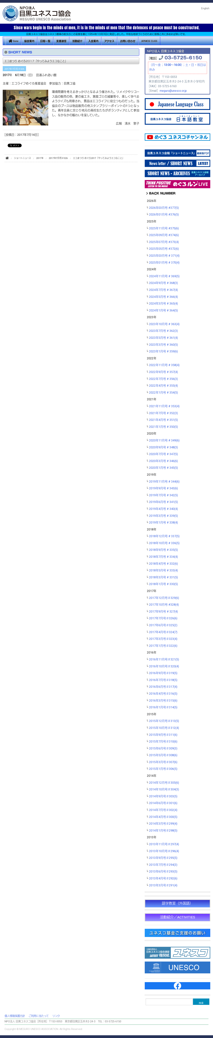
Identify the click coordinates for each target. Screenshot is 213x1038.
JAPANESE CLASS (149, 41)
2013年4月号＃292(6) (163, 878)
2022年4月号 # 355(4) (163, 386)
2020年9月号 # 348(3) (163, 447)
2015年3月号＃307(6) (163, 762)
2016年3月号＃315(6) (163, 700)
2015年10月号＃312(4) (164, 728)
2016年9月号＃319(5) (163, 673)
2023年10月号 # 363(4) (164, 324)
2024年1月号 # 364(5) (163, 310)
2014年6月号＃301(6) (163, 803)
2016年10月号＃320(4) (164, 666)
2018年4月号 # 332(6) (163, 564)
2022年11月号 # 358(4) (164, 365)
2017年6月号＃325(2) (163, 625)
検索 (201, 1003)
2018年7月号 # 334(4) (163, 557)
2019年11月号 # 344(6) (164, 481)
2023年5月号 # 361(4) (163, 338)
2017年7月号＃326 (14, 69)
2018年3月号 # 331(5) (163, 577)
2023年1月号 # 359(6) (163, 351)
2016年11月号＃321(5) (164, 659)
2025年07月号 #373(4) (164, 242)
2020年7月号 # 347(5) (163, 454)
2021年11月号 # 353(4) (164, 406)
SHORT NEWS (20, 52)
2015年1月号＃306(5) (163, 769)
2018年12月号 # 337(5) (164, 536)
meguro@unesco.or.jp (173, 91)
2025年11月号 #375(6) (164, 228)
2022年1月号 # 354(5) (163, 392)
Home (13, 41)
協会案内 (29, 41)
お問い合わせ (127, 41)
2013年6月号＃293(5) (163, 871)
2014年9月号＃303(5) (163, 796)
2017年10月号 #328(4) (164, 605)
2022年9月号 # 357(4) (163, 372)
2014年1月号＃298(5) (163, 830)
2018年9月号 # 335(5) (163, 550)
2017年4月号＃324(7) (163, 632)
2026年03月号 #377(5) (164, 208)
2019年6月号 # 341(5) (163, 502)
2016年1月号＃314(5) (163, 707)
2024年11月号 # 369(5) (164, 276)
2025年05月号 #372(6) (164, 249)
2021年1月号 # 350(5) (163, 427)
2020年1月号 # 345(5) (163, 468)
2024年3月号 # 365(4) (163, 303)
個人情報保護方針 (15, 1016)
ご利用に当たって (39, 1016)
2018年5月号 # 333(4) (163, 570)
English (205, 8)
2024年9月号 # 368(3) (163, 283)
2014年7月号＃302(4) (163, 810)
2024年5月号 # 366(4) (163, 297)
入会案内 (93, 41)
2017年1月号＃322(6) (163, 646)
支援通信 (61, 41)
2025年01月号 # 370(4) (164, 263)
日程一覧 (45, 41)
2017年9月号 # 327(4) (163, 611)
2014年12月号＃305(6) (164, 783)
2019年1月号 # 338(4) (163, 522)
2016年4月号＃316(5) (163, 694)
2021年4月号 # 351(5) (163, 420)
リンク (56, 1016)
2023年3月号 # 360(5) (163, 345)
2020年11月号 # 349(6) (164, 440)
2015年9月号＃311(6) (163, 735)
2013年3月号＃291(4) (163, 885)
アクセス (109, 41)
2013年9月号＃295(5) (163, 858)
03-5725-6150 (183, 57)
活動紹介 (77, 41)
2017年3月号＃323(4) (163, 639)
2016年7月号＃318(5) (163, 680)
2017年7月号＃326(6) (163, 618)
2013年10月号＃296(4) (164, 851)
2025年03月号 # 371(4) (164, 256)
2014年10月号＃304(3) (164, 789)
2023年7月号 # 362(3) (163, 331)
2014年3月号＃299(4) (163, 824)
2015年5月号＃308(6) (163, 755)
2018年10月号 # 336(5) (164, 543)
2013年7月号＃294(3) (163, 865)
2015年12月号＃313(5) (164, 721)
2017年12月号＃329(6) (164, 598)
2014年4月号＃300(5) (163, 817)
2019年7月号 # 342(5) (163, 495)
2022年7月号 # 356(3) (163, 379)
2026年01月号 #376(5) (164, 214)
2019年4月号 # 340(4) (163, 509)
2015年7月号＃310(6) (163, 741)
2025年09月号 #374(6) (164, 235)
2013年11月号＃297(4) (164, 844)
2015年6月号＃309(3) (163, 748)
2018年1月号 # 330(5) (163, 584)
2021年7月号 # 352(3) (163, 413)
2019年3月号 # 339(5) (163, 516)
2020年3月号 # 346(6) (163, 461)
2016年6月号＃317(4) (163, 687)
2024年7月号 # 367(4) (163, 290)
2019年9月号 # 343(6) (163, 488)
